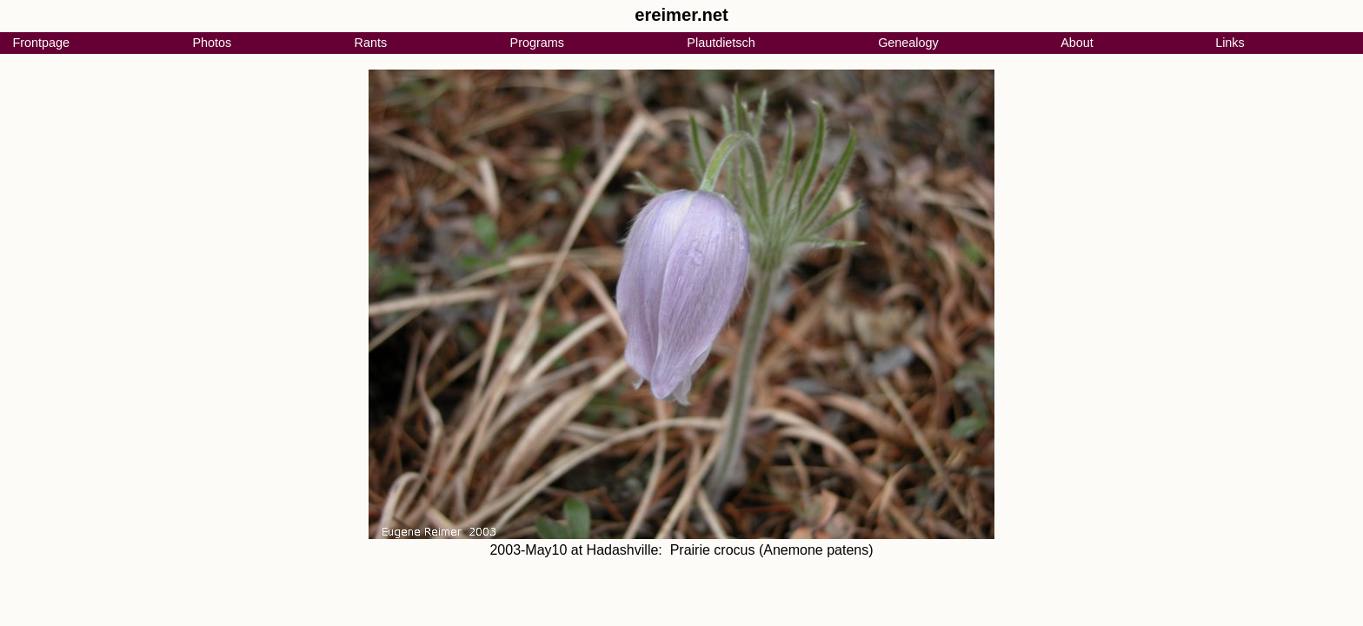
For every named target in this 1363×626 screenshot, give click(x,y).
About (1077, 43)
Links (1230, 43)
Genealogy (908, 43)
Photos (211, 43)
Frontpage (41, 43)
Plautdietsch (721, 43)
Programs (537, 43)
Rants (371, 43)
